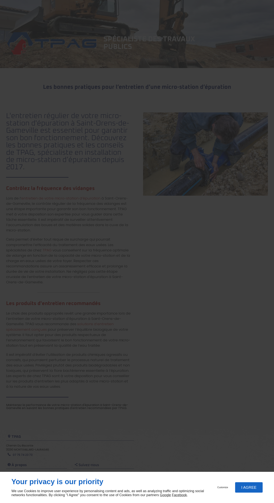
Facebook (179, 495)
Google (165, 495)
